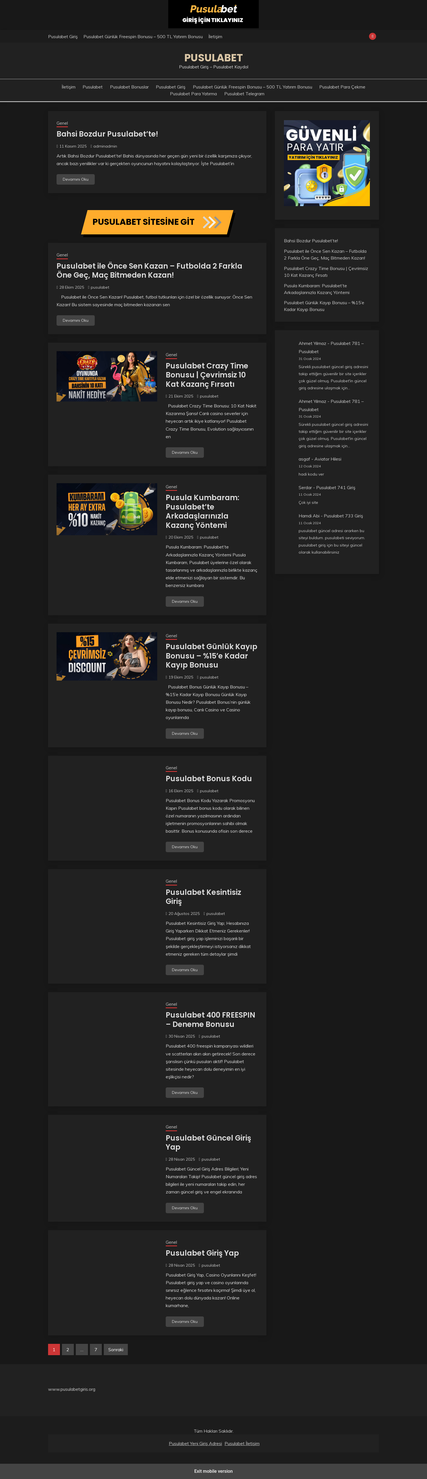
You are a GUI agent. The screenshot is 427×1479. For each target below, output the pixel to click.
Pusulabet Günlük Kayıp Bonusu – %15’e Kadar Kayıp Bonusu (211, 656)
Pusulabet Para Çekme (342, 87)
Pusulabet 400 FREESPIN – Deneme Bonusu (210, 1019)
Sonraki (115, 1349)
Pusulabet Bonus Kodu (209, 779)
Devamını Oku (76, 179)
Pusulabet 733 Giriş (343, 516)
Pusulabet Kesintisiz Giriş (203, 897)
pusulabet (100, 287)
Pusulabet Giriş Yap (202, 1253)
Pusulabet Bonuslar (129, 87)
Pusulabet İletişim (242, 1443)
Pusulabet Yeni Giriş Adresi (195, 1443)
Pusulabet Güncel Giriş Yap (208, 1142)
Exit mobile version (213, 1471)
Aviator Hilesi (327, 459)
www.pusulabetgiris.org (71, 1389)
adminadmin (105, 146)
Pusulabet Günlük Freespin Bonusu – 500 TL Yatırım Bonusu (143, 36)
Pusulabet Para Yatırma (193, 93)
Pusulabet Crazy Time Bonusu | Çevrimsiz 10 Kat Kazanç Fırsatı (207, 375)
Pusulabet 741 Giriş (335, 487)
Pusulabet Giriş (63, 36)
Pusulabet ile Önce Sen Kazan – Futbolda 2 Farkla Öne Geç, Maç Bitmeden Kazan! (149, 270)
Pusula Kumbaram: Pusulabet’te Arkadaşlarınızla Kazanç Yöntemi (202, 511)
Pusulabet (213, 57)
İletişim (215, 36)
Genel (62, 123)
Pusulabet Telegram (244, 93)
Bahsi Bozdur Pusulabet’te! (107, 134)
